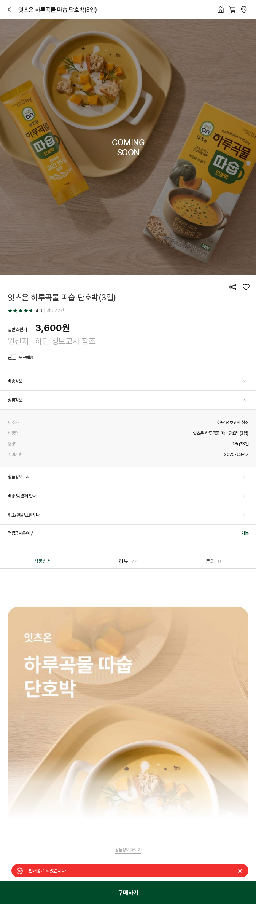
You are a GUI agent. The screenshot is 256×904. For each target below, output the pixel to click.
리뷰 (128, 561)
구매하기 (128, 892)
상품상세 (42, 561)
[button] (128, 381)
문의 (213, 561)
